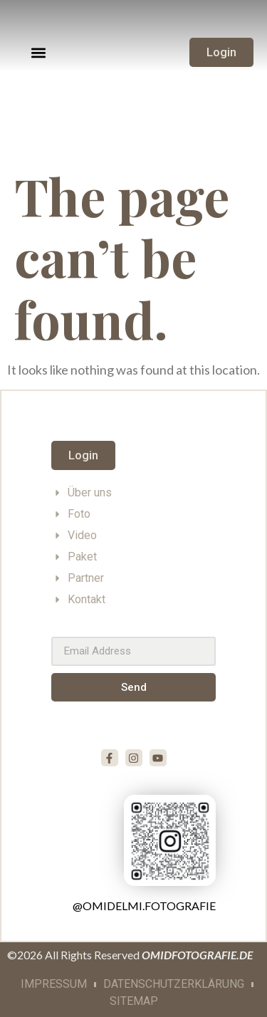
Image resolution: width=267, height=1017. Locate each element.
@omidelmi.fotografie (144, 905)
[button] (39, 52)
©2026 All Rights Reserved (130, 954)
